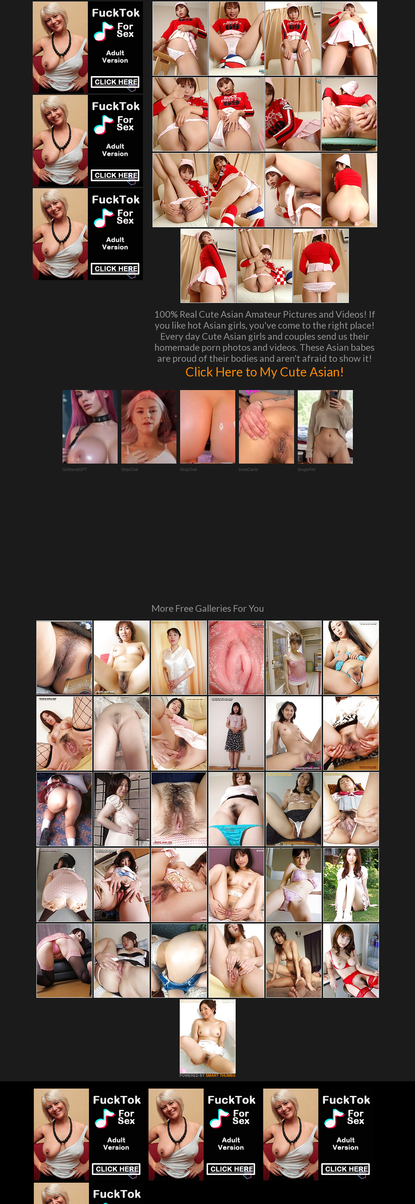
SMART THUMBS (220, 975)
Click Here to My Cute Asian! (264, 371)
